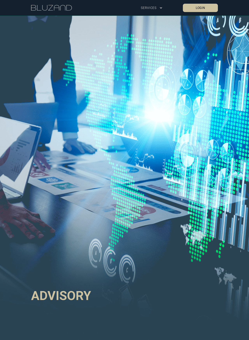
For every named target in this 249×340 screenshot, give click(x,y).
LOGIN (200, 8)
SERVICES (149, 8)
